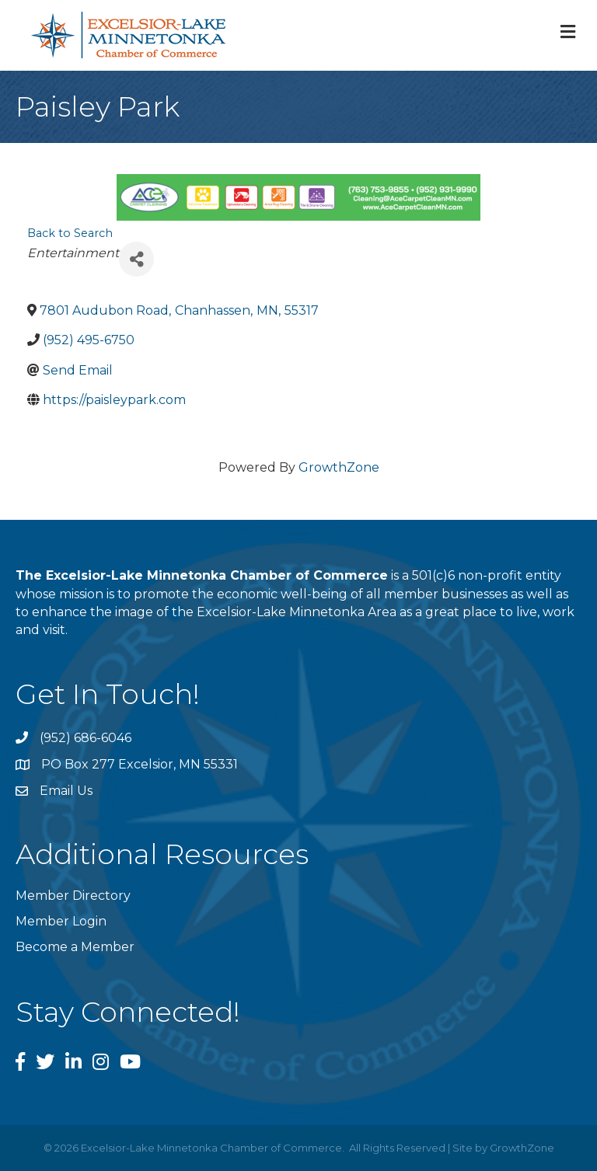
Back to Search (70, 233)
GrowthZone (338, 467)
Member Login (61, 921)
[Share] (136, 259)
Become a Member (75, 946)
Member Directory (73, 895)
